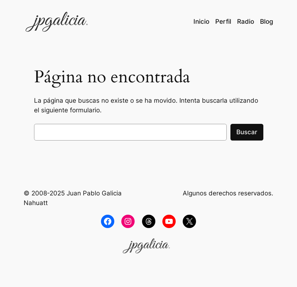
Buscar (246, 132)
